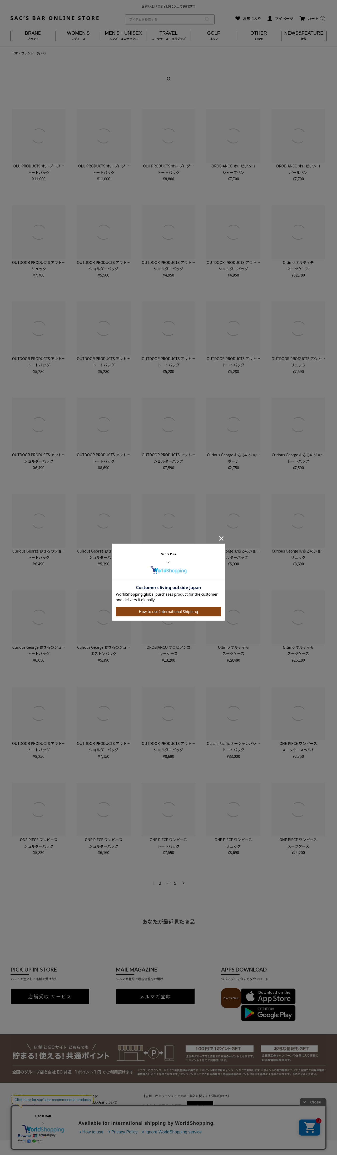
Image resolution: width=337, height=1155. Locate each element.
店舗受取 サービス (50, 996)
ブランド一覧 (30, 53)
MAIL (200, 1106)
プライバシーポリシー (29, 1102)
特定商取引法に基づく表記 (33, 1109)
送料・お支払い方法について (96, 1102)
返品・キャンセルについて (95, 1108)
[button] (182, 883)
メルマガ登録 (155, 996)
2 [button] (160, 883)
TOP (15, 53)
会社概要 (18, 1096)
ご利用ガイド (87, 1096)
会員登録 (82, 1114)
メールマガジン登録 (90, 1119)
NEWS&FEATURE (303, 36)
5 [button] (175, 883)
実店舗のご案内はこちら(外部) (97, 1125)
